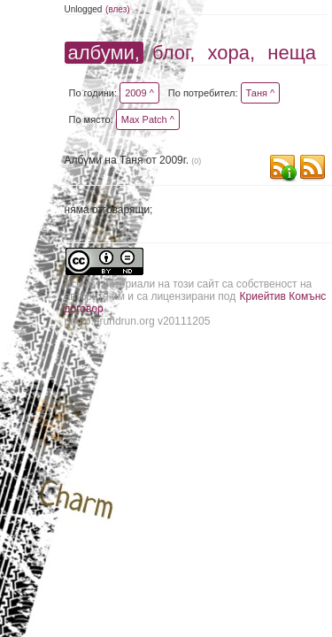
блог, (173, 53)
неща (291, 53)
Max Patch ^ (147, 119)
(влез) (117, 9)
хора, (232, 53)
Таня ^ (260, 93)
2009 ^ (139, 93)
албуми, (104, 53)
